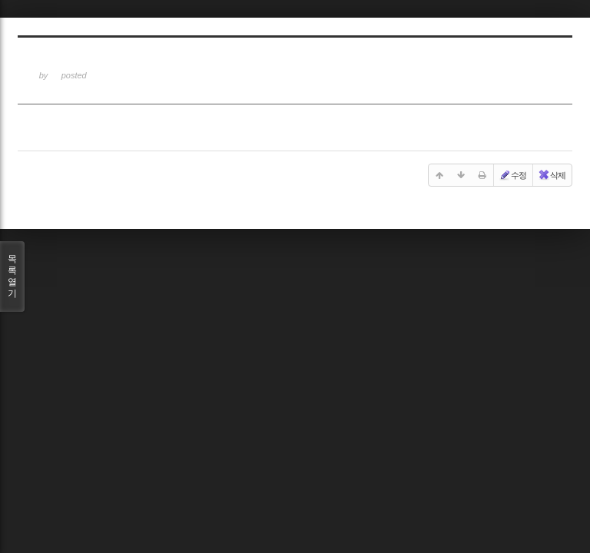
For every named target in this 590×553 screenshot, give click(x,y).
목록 (12, 276)
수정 (512, 175)
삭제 (551, 175)
